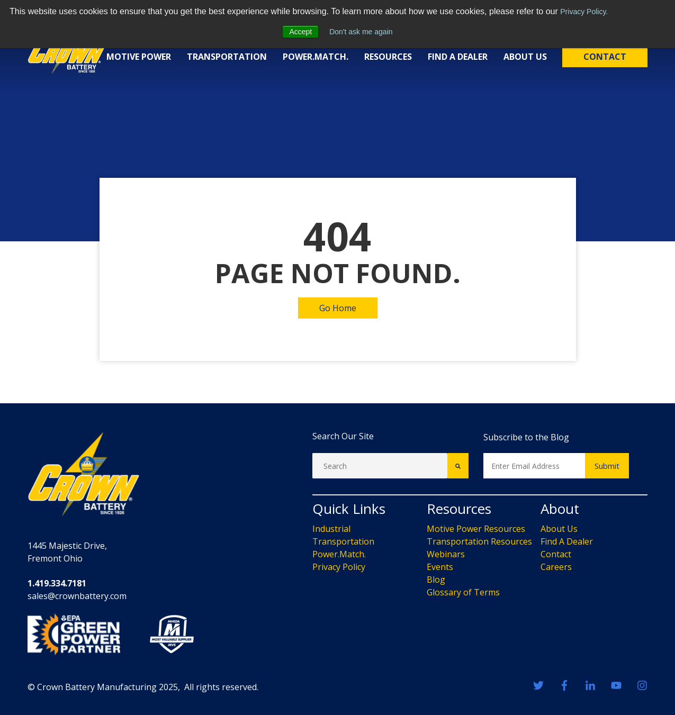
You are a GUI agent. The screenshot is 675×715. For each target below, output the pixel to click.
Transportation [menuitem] (343, 541)
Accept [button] (300, 32)
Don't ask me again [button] (360, 32)
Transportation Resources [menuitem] (479, 541)
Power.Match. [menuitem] (339, 554)
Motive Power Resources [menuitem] (476, 529)
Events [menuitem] (440, 567)
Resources (388, 56)
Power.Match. (315, 56)
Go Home (337, 308)
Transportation (227, 56)
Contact (604, 56)
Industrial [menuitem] (331, 529)
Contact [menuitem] (556, 554)
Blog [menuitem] (436, 579)
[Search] (379, 465)
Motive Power (138, 56)
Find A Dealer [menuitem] (567, 541)
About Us (525, 56)
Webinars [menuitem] (446, 554)
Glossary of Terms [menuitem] (463, 592)
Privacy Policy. (584, 11)
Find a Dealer (458, 56)
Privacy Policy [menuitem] (338, 567)
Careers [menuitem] (556, 567)
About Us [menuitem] (559, 529)
